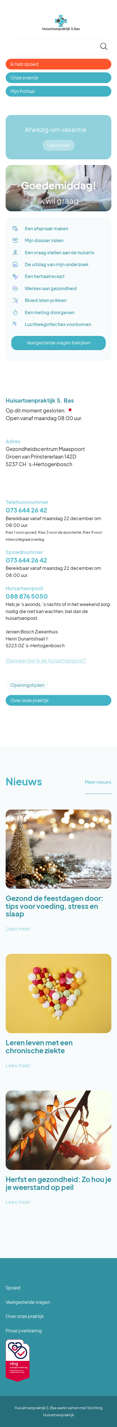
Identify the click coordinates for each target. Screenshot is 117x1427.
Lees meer (58, 145)
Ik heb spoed (24, 64)
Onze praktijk (24, 78)
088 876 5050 (27, 596)
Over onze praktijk (29, 700)
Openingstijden (27, 685)
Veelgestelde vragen (28, 1302)
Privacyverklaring (24, 1330)
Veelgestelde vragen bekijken (58, 343)
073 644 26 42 (26, 510)
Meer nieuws (98, 782)
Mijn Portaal (22, 91)
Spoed (13, 1288)
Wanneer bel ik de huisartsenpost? (46, 660)
